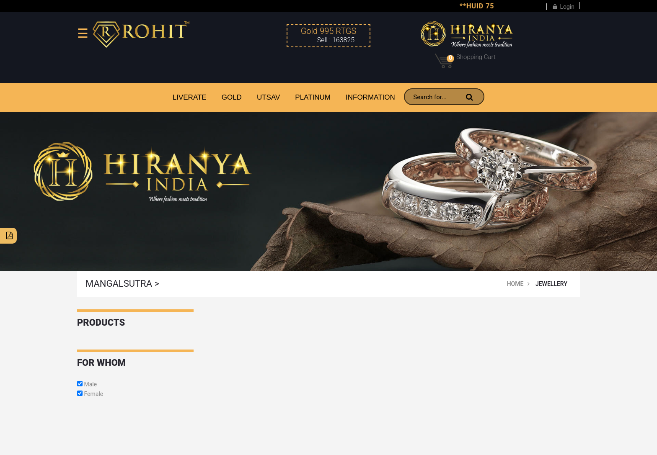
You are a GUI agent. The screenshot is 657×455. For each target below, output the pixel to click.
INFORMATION (370, 97)
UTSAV (268, 97)
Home (515, 283)
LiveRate (190, 97)
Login (563, 5)
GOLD (232, 97)
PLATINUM (313, 97)
